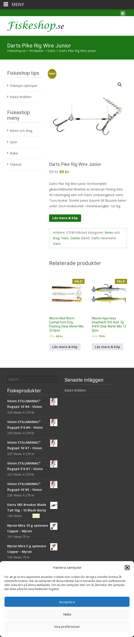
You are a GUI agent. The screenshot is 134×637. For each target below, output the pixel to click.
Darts (95, 238)
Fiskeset (16, 164)
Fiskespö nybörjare (23, 85)
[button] (127, 567)
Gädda (75, 238)
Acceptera (67, 602)
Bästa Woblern (20, 97)
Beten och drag (21, 130)
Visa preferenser (67, 626)
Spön (13, 142)
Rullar (14, 153)
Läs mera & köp (65, 218)
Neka (67, 614)
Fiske (65, 238)
